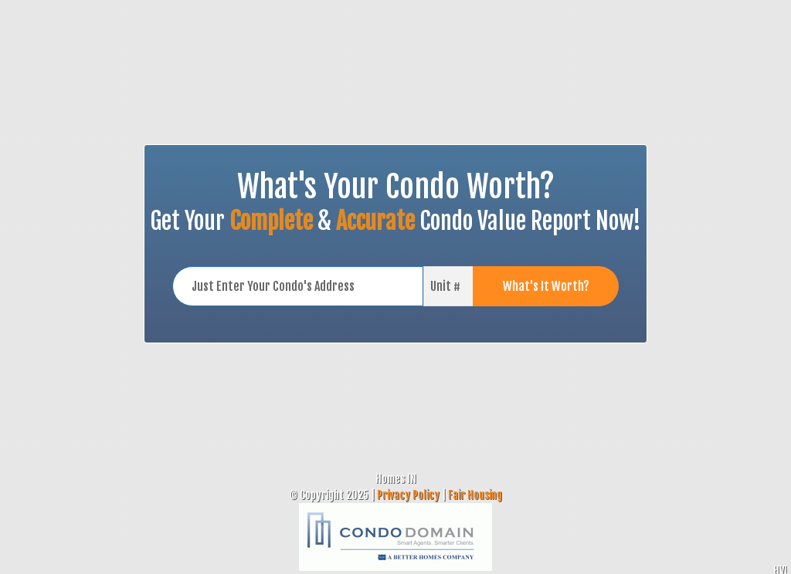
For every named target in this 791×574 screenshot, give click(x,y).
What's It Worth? (546, 286)
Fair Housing (475, 494)
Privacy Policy (408, 494)
